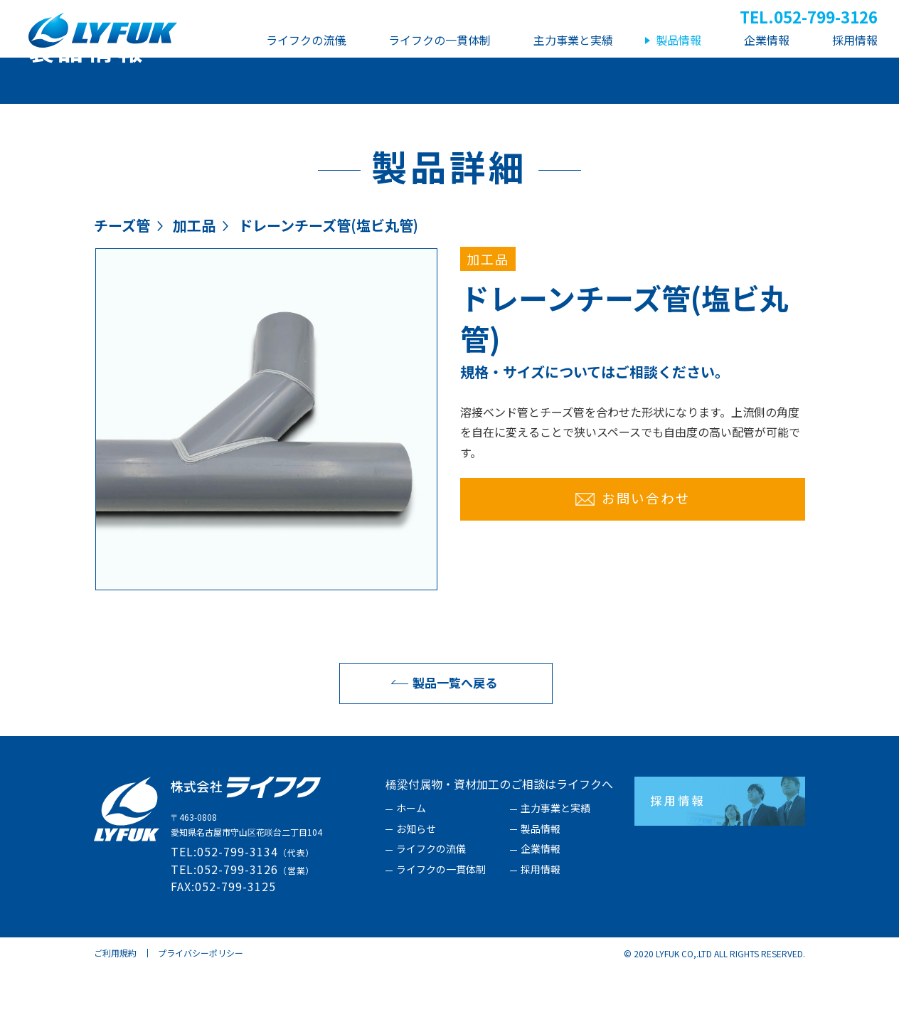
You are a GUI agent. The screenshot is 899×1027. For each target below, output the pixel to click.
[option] (266, 477)
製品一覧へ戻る (440, 740)
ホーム (411, 866)
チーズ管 (122, 282)
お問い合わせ (633, 555)
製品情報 (540, 886)
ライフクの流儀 (431, 906)
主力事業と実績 (555, 866)
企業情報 (540, 906)
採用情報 (540, 927)
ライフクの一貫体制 (441, 927)
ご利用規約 (115, 1010)
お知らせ (416, 886)
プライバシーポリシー (200, 1010)
